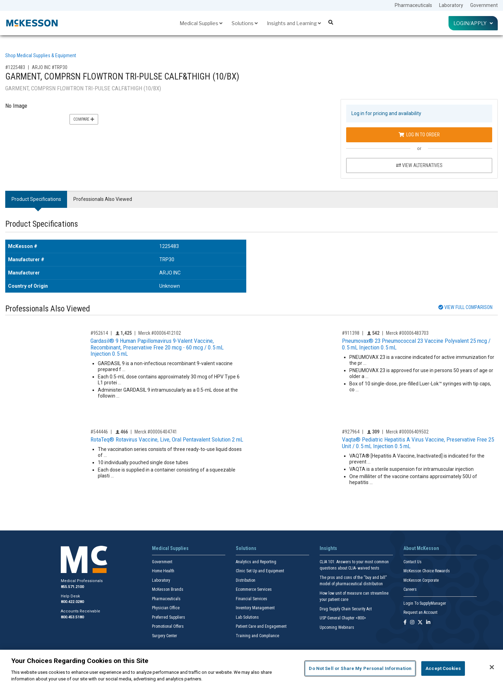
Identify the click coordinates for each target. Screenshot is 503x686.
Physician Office (166, 607)
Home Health (163, 570)
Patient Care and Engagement (261, 626)
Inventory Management (255, 607)
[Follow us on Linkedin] (428, 622)
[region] (251, 668)
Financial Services (251, 598)
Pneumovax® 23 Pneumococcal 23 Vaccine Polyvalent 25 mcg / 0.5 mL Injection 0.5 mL (416, 344)
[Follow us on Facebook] (405, 622)
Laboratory (451, 5)
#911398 (350, 333)
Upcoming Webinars (337, 627)
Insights (328, 548)
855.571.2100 (72, 587)
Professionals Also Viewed (102, 199)
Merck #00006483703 (407, 333)
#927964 (350, 432)
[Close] (492, 667)
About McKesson (421, 548)
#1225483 (15, 67)
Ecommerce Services (254, 589)
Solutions (245, 23)
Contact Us (412, 561)
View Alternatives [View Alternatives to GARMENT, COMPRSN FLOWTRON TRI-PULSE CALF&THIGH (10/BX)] (419, 165)
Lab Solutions (247, 617)
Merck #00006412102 (159, 333)
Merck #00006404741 (155, 432)
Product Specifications (36, 199)
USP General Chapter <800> (343, 618)
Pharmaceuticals (413, 5)
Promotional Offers (168, 626)
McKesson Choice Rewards (426, 570)
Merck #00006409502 (407, 432)
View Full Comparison (465, 307)
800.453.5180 (72, 617)
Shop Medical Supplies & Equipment (40, 55)
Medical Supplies (201, 23)
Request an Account (420, 612)
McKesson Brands (167, 589)
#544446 (99, 432)
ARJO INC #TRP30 (49, 67)
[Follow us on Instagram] (412, 622)
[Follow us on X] (420, 622)
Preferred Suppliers (168, 617)
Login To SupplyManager (424, 603)
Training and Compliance (257, 635)
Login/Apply (473, 23)
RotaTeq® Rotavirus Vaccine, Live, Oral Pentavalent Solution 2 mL (166, 439)
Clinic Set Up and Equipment (260, 570)
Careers (410, 589)
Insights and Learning (294, 23)
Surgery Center (164, 635)
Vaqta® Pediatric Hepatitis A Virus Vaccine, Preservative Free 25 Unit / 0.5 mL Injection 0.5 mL (418, 443)
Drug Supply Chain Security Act (346, 608)
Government (484, 5)
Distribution (245, 580)
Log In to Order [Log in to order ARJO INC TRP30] (419, 134)
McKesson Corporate (421, 580)
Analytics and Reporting (256, 561)
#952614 (99, 333)
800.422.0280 (72, 602)
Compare (83, 119)
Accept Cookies (443, 668)
